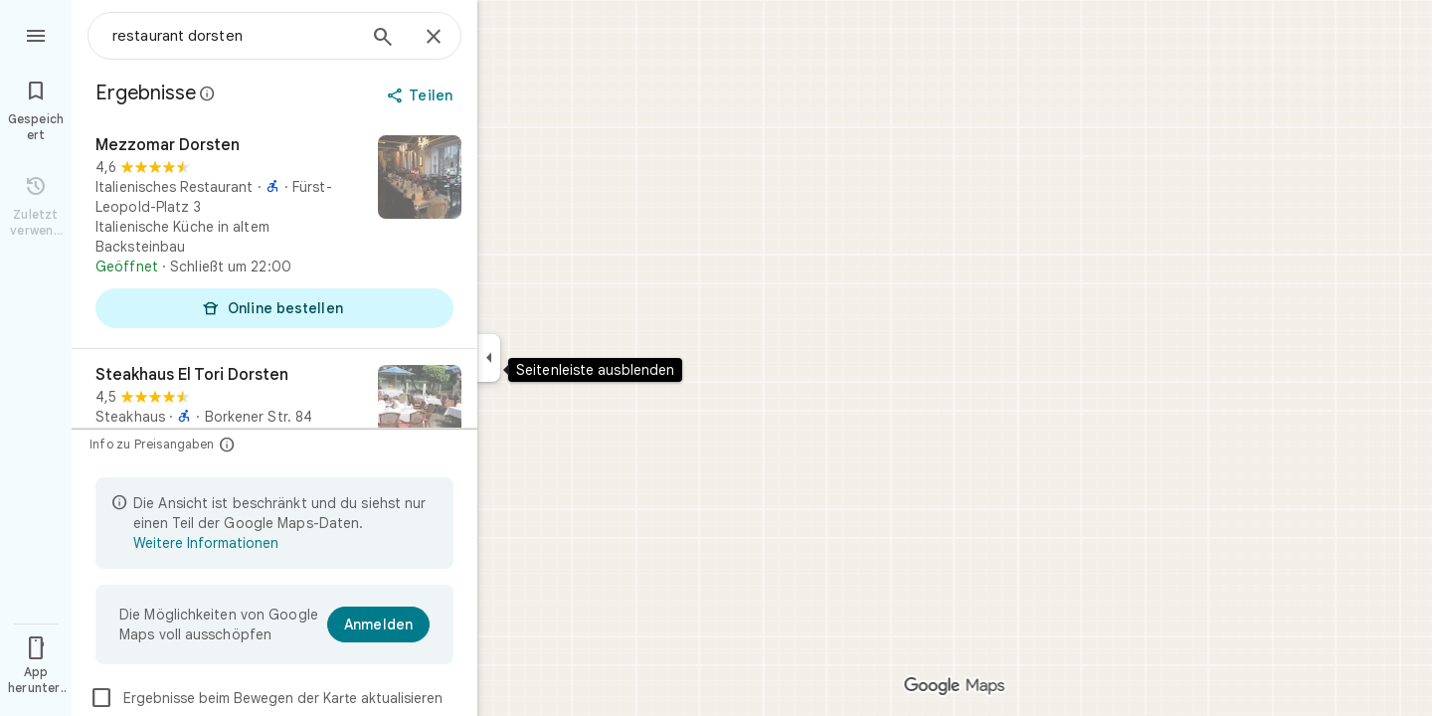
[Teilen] (421, 95)
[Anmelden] (378, 624)
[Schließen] (433, 38)
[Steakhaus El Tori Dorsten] (274, 415)
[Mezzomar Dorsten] (274, 233)
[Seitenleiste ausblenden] (488, 358)
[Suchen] (383, 39)
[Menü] (36, 34)
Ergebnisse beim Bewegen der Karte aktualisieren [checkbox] (266, 698)
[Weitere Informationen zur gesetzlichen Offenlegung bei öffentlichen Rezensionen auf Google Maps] (208, 93)
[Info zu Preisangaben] (227, 444)
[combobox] (233, 36)
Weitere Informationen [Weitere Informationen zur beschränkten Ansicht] (205, 543)
